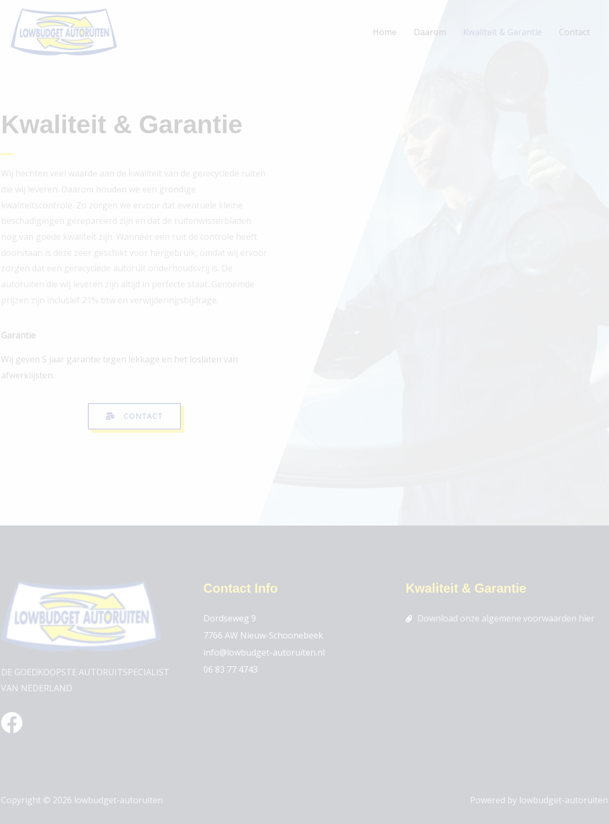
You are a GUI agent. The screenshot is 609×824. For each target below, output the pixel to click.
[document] (304, 412)
